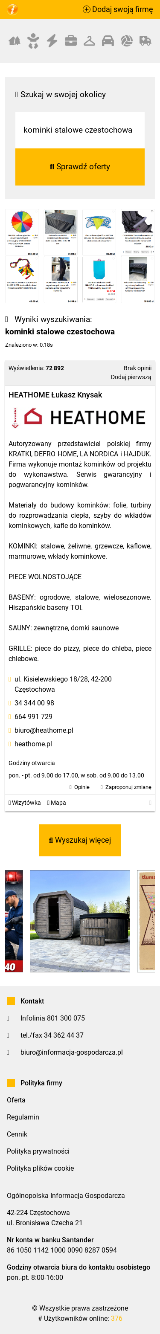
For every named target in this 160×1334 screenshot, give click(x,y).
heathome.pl (33, 744)
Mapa (56, 802)
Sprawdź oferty (80, 166)
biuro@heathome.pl (44, 730)
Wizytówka (25, 802)
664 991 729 (33, 717)
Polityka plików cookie (40, 1168)
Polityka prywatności (38, 1151)
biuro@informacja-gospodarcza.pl (71, 1052)
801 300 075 (66, 1018)
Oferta (16, 1100)
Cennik (17, 1134)
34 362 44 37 (64, 1035)
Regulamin (23, 1117)
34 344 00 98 (34, 703)
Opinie (82, 787)
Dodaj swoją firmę (118, 9)
